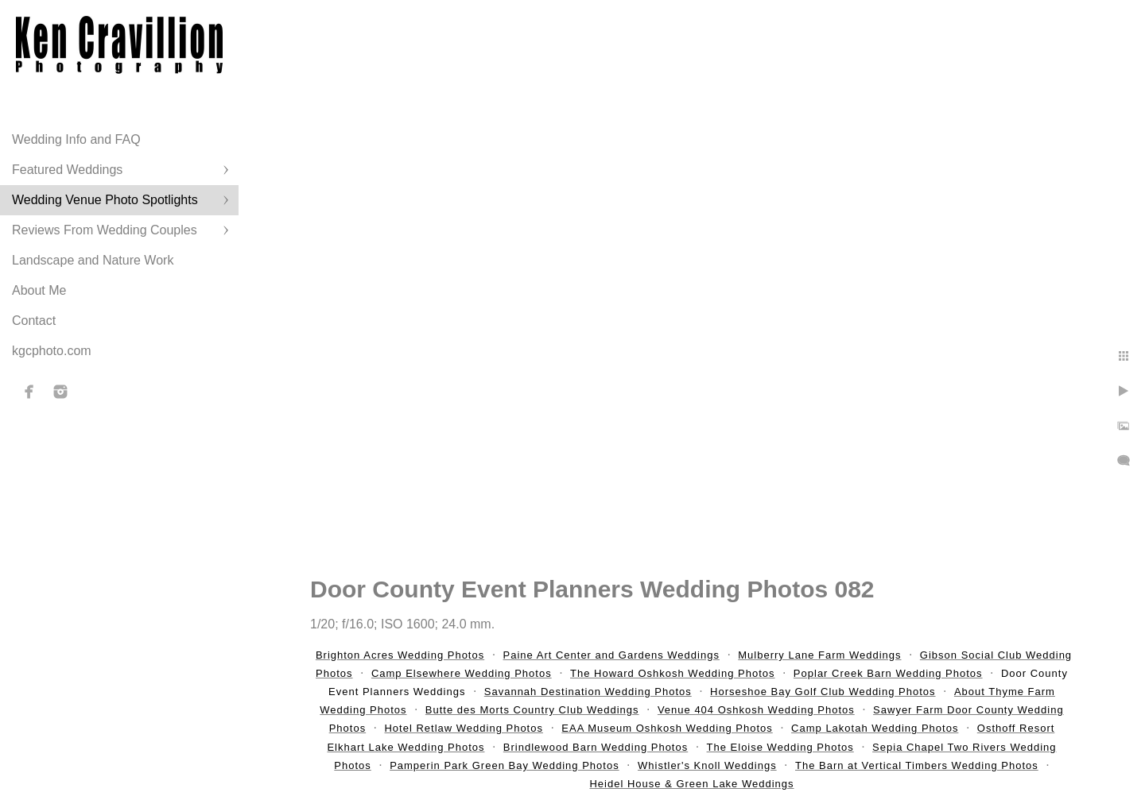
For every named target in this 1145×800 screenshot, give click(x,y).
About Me (39, 290)
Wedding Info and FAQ (76, 139)
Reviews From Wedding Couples (104, 230)
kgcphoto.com (51, 350)
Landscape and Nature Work (92, 260)
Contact (34, 320)
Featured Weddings (67, 169)
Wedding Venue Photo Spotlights (105, 200)
